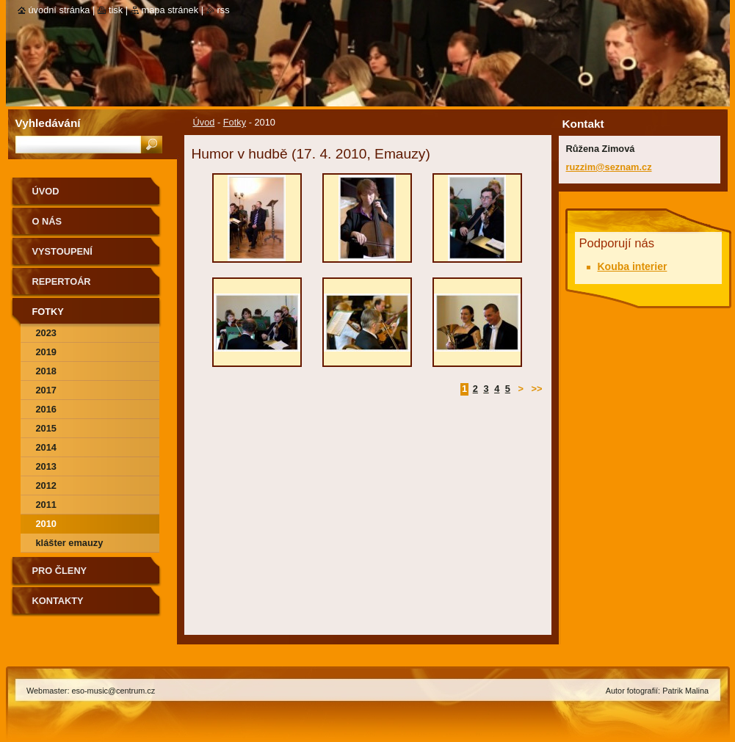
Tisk (116, 9)
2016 (46, 409)
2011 (46, 504)
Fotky (234, 122)
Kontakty (58, 600)
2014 (46, 447)
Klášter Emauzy (70, 542)
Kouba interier (632, 266)
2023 (46, 332)
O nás (47, 221)
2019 (46, 351)
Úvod (204, 122)
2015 (46, 428)
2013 (46, 466)
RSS (223, 9)
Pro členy (59, 570)
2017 (46, 390)
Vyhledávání (48, 123)
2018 (46, 371)
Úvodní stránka (59, 9)
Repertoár (61, 281)
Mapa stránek (170, 9)
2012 (46, 485)
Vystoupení (62, 251)
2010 (46, 523)
